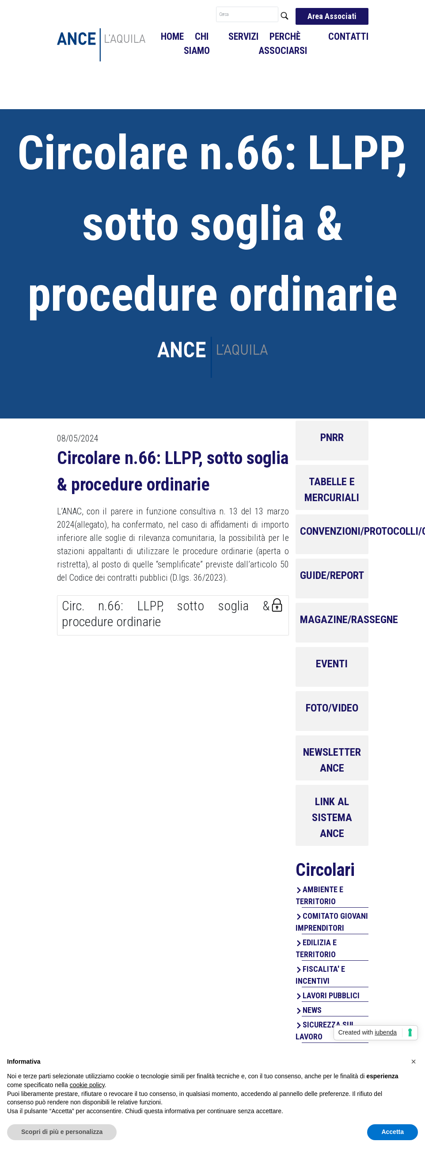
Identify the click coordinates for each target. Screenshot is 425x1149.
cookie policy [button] (87, 1084)
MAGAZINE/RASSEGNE (349, 619)
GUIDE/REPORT (332, 575)
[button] (413, 1061)
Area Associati (332, 16)
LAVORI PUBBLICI (331, 995)
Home (172, 36)
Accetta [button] (392, 1131)
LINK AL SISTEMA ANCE (332, 817)
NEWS (312, 1010)
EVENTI (332, 664)
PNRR (332, 437)
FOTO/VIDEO (332, 708)
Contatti (348, 36)
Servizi (243, 36)
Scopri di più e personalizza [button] (61, 1131)
